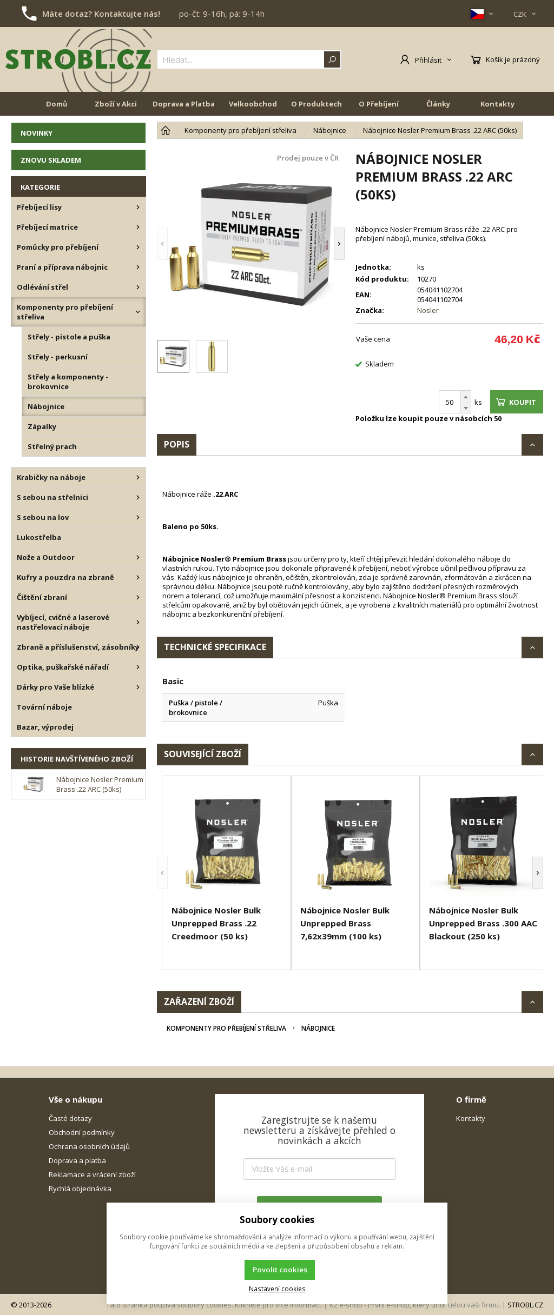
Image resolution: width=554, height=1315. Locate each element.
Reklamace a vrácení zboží (92, 1174)
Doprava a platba (77, 1160)
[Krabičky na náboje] (138, 477)
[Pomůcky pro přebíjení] (138, 247)
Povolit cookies (280, 1269)
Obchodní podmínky (82, 1132)
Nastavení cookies (277, 1288)
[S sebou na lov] (138, 517)
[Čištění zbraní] (138, 597)
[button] (162, 243)
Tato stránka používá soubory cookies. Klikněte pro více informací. (214, 1305)
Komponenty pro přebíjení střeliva (226, 1028)
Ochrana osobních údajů (89, 1146)
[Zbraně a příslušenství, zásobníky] (138, 647)
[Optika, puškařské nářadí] (138, 667)
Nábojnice (318, 1028)
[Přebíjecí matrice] (138, 227)
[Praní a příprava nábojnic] (138, 267)
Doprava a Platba (184, 104)
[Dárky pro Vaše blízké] (138, 687)
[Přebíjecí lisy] (138, 207)
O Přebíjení (379, 104)
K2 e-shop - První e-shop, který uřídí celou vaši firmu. (414, 1305)
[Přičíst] (465, 396)
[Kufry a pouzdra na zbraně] (138, 577)
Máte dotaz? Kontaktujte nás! (101, 13)
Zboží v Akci (116, 104)
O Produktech (316, 104)
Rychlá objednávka (80, 1188)
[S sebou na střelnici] (138, 497)
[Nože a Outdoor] (138, 557)
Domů (57, 104)
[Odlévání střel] (138, 287)
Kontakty (497, 104)
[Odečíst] (465, 408)
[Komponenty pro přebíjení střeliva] (138, 312)
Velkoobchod (253, 104)
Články (438, 104)
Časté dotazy (70, 1118)
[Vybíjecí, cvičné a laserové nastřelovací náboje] (138, 622)
